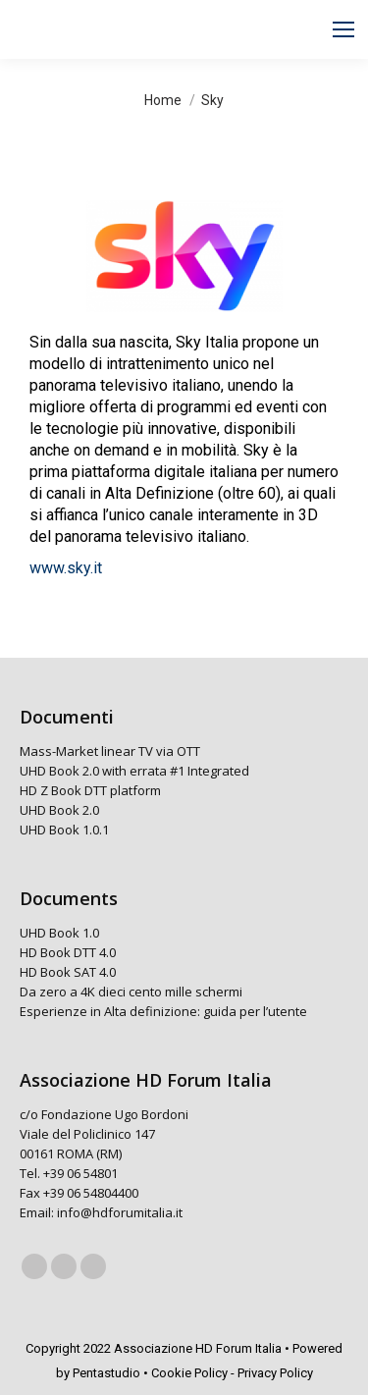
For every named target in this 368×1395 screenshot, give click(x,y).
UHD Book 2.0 (59, 810)
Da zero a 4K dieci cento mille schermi (131, 991)
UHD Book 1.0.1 (64, 829)
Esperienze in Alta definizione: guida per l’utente (163, 1011)
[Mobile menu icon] (343, 29)
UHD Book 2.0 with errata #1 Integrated (134, 770)
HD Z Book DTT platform (90, 790)
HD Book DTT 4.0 (68, 952)
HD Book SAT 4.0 (68, 972)
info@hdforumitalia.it (120, 1212)
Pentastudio (106, 1373)
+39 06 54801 (80, 1173)
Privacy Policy (275, 1373)
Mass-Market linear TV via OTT (110, 751)
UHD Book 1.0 (59, 932)
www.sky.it (65, 568)
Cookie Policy (189, 1373)
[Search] (162, 29)
